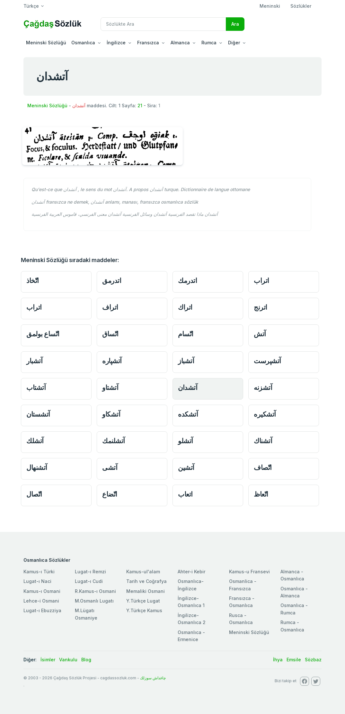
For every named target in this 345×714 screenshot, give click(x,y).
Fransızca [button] (148, 42)
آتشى (109, 467)
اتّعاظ (261, 494)
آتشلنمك (113, 441)
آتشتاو (110, 387)
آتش (260, 334)
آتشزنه (263, 387)
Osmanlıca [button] (83, 42)
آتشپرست (267, 361)
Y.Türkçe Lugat (143, 601)
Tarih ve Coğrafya (146, 581)
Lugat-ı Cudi (89, 581)
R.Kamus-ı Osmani (95, 591)
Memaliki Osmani (145, 591)
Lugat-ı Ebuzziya (42, 610)
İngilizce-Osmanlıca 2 (192, 619)
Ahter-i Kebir (191, 571)
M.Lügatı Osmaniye (86, 614)
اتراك (185, 307)
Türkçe (31, 6)
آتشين (186, 467)
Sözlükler (300, 6)
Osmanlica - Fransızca (242, 584)
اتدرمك (187, 281)
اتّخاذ (32, 281)
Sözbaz (313, 659)
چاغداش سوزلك (153, 677)
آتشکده (188, 414)
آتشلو (185, 441)
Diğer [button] (234, 42)
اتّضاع (109, 494)
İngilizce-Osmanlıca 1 (191, 601)
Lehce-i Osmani (41, 601)
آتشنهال (36, 467)
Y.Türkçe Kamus (144, 610)
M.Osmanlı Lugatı (94, 601)
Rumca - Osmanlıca (292, 626)
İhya (278, 659)
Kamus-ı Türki (39, 571)
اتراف (110, 307)
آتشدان (187, 387)
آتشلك (35, 441)
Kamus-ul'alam (143, 571)
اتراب (261, 281)
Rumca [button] (209, 42)
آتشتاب (36, 387)
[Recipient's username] (163, 24)
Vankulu (68, 659)
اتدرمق (111, 281)
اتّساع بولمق (42, 334)
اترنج (260, 307)
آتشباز (186, 361)
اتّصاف (263, 467)
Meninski (270, 6)
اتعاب (185, 494)
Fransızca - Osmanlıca (241, 601)
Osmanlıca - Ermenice (191, 636)
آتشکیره (265, 414)
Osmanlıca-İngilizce (191, 584)
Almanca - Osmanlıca (292, 575)
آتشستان (38, 414)
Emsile (294, 659)
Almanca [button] (180, 42)
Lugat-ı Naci (37, 581)
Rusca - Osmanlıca (241, 619)
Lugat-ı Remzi (90, 571)
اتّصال (34, 494)
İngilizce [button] (116, 42)
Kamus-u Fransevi (249, 571)
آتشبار (34, 361)
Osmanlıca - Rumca (294, 609)
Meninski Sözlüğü (46, 42)
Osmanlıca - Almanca (294, 592)
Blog (86, 659)
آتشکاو (111, 414)
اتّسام (185, 334)
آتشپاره (112, 361)
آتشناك (263, 441)
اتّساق (110, 334)
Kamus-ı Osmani (41, 591)
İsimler (47, 659)
